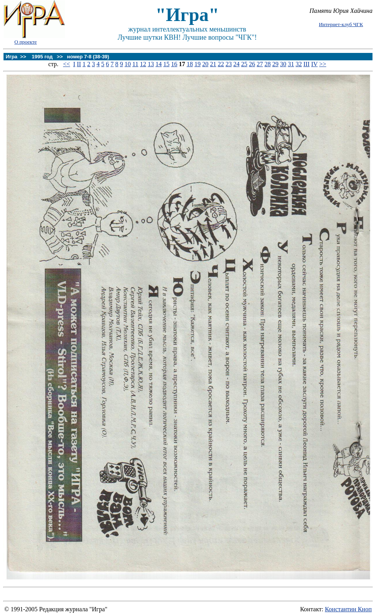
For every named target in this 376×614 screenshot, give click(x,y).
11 (135, 64)
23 (228, 64)
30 (283, 64)
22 (221, 64)
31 (291, 64)
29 (275, 64)
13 (151, 64)
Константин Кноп (348, 609)
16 (174, 64)
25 (244, 64)
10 (128, 64)
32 (298, 64)
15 (166, 64)
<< (66, 64)
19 (197, 64)
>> (322, 64)
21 (213, 64)
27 (260, 64)
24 (236, 64)
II (79, 64)
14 (158, 64)
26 (252, 64)
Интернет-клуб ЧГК (341, 24)
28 (267, 64)
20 (205, 64)
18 (189, 64)
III (306, 64)
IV (314, 64)
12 (143, 64)
